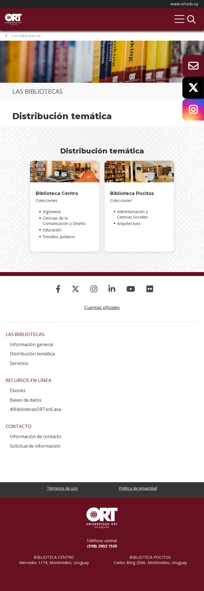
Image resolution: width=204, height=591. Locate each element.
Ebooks (18, 390)
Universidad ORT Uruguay (102, 518)
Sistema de (63, 14)
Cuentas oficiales (102, 307)
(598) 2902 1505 (102, 546)
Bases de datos (26, 400)
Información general (31, 344)
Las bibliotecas (25, 35)
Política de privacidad (138, 488)
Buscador (191, 19)
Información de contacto (35, 436)
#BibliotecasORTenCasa (35, 409)
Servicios (19, 363)
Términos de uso (62, 488)
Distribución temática (32, 354)
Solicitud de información (35, 446)
